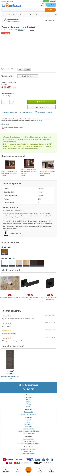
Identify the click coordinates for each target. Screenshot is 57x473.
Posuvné (27, 69)
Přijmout (46, 1)
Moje (17, 470)
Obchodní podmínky (28, 429)
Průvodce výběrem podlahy (29, 449)
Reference (28, 404)
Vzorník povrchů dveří (28, 453)
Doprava (28, 420)
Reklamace (28, 426)
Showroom (5, 470)
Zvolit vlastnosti (27, 76)
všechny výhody (50, 20)
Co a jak (39, 470)
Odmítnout (52, 1)
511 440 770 (28, 389)
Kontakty (28, 406)
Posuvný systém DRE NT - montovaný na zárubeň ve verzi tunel (28, 171)
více (42, 1)
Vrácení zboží (28, 424)
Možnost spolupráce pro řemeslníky (28, 443)
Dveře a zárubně (28, 451)
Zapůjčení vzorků (29, 439)
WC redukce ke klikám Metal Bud (10, 297)
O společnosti (28, 397)
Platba (28, 422)
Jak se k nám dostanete (28, 414)
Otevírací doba (28, 412)
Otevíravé (20, 69)
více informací (39, 120)
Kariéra (28, 402)
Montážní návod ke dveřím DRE (13, 127)
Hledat (50, 9)
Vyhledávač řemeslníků (28, 441)
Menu (28, 470)
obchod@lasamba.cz (28, 385)
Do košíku (41, 102)
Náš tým (28, 399)
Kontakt (51, 470)
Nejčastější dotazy (28, 433)
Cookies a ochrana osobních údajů (28, 431)
